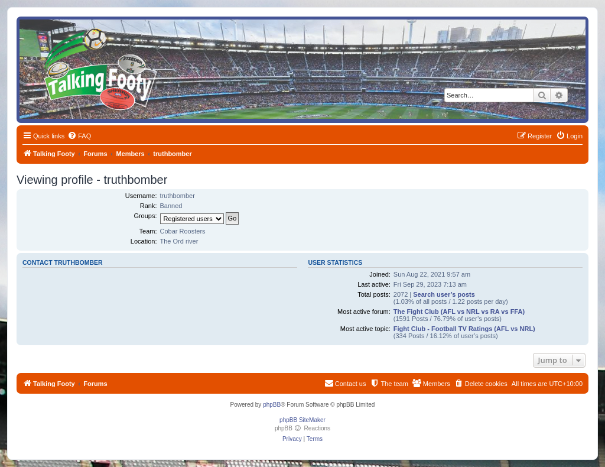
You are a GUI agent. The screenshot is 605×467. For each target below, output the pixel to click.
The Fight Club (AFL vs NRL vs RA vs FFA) (459, 311)
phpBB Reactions (302, 428)
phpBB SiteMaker (302, 420)
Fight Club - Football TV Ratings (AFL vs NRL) (464, 328)
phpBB (272, 404)
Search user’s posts (444, 294)
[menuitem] (79, 136)
